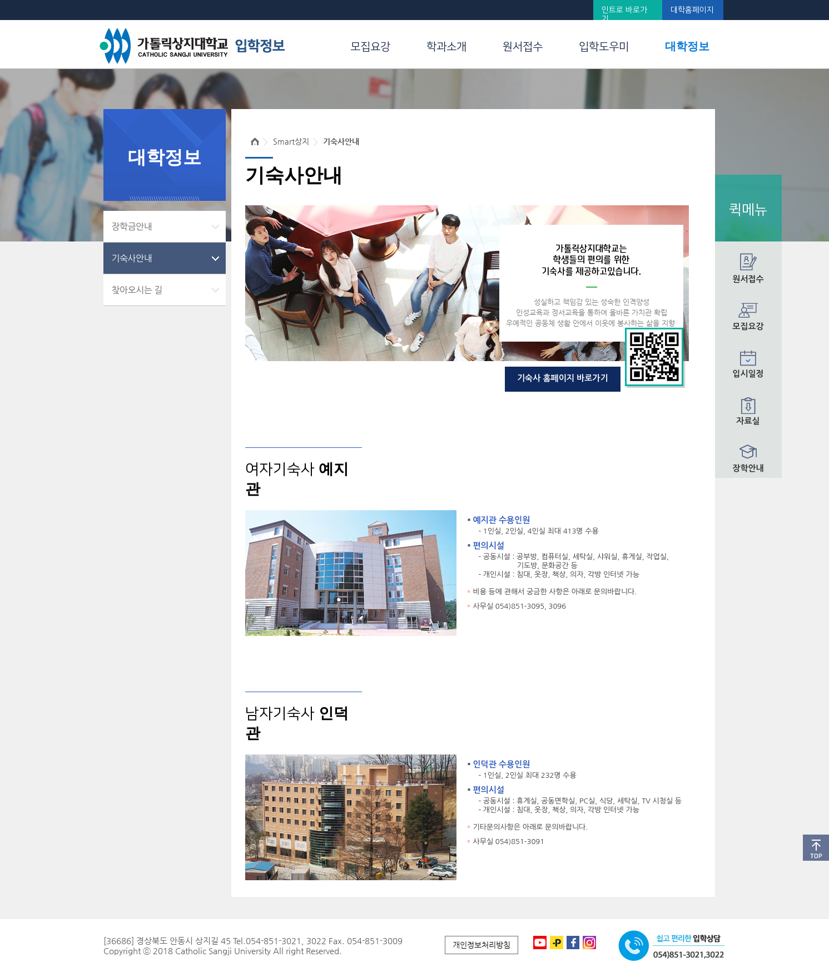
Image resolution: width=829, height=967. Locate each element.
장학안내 (747, 468)
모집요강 (370, 47)
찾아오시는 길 (137, 289)
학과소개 (446, 47)
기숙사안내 (132, 258)
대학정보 (687, 46)
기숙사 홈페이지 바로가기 (562, 378)
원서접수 (523, 47)
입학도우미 (604, 47)
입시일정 (747, 373)
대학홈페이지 (692, 10)
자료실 (747, 421)
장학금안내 (132, 226)
